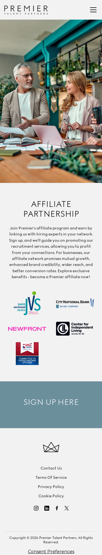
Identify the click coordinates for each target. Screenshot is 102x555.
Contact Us (51, 468)
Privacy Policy (51, 487)
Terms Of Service (51, 478)
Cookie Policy (51, 496)
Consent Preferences (51, 551)
